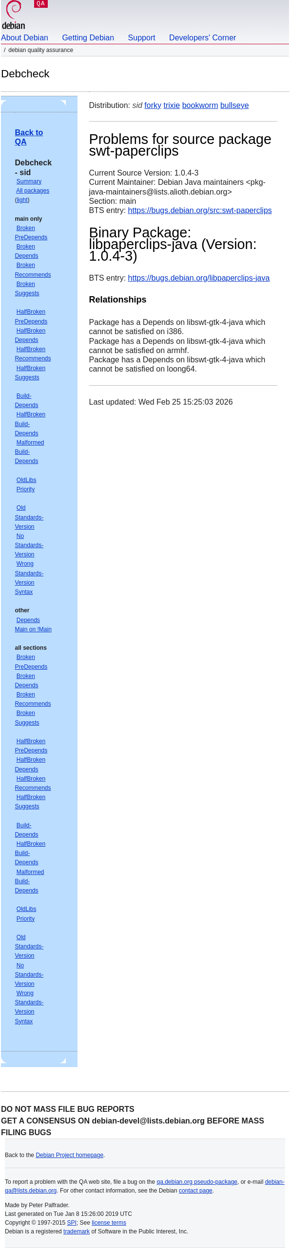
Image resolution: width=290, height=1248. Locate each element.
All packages (32, 190)
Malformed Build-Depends (29, 451)
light (22, 199)
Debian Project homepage (69, 1155)
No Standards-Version (29, 545)
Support (141, 38)
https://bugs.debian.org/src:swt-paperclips (200, 210)
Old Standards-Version (29, 517)
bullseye (234, 105)
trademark (76, 1231)
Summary (29, 181)
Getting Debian (88, 38)
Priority (26, 489)
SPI (72, 1222)
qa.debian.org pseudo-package (197, 1181)
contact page (196, 1190)
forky (152, 105)
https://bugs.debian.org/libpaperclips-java (199, 278)
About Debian (24, 38)
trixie (171, 105)
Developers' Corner (202, 38)
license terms (109, 1222)
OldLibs (27, 480)
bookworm (200, 105)
